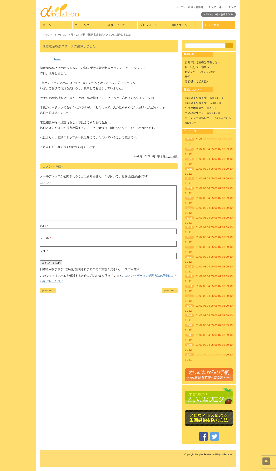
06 (216, 149)
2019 (189, 207)
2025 (189, 149)
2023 (189, 168)
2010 (189, 296)
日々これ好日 (213, 25)
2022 (189, 178)
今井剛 (213, 103)
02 (200, 139)
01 (197, 139)
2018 (189, 217)
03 (204, 149)
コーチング (82, 25)
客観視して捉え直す (197, 81)
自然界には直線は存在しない (202, 62)
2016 (189, 237)
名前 (44, 225)
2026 (189, 139)
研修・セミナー (117, 25)
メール (45, 238)
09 (227, 149)
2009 (189, 305)
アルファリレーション (55, 34)
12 (190, 154)
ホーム (46, 25)
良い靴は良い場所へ (197, 67)
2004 (189, 354)
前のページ (48, 290)
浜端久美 (214, 98)
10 (231, 149)
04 (208, 149)
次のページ (170, 290)
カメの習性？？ (194, 112)
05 (212, 149)
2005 (189, 344)
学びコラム (179, 25)
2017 (189, 227)
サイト (44, 250)
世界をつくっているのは (200, 71)
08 (223, 149)
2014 (189, 256)
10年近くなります (196, 97)
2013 (189, 266)
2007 (189, 325)
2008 (189, 315)
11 (186, 154)
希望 (187, 76)
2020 (189, 198)
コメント (46, 182)
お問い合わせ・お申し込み (218, 14)
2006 (189, 335)
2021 (189, 188)
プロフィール (148, 25)
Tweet (57, 59)
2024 (189, 159)
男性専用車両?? (194, 107)
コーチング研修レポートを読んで (205, 117)
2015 (189, 247)
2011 (189, 286)
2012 (189, 276)
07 (219, 149)
